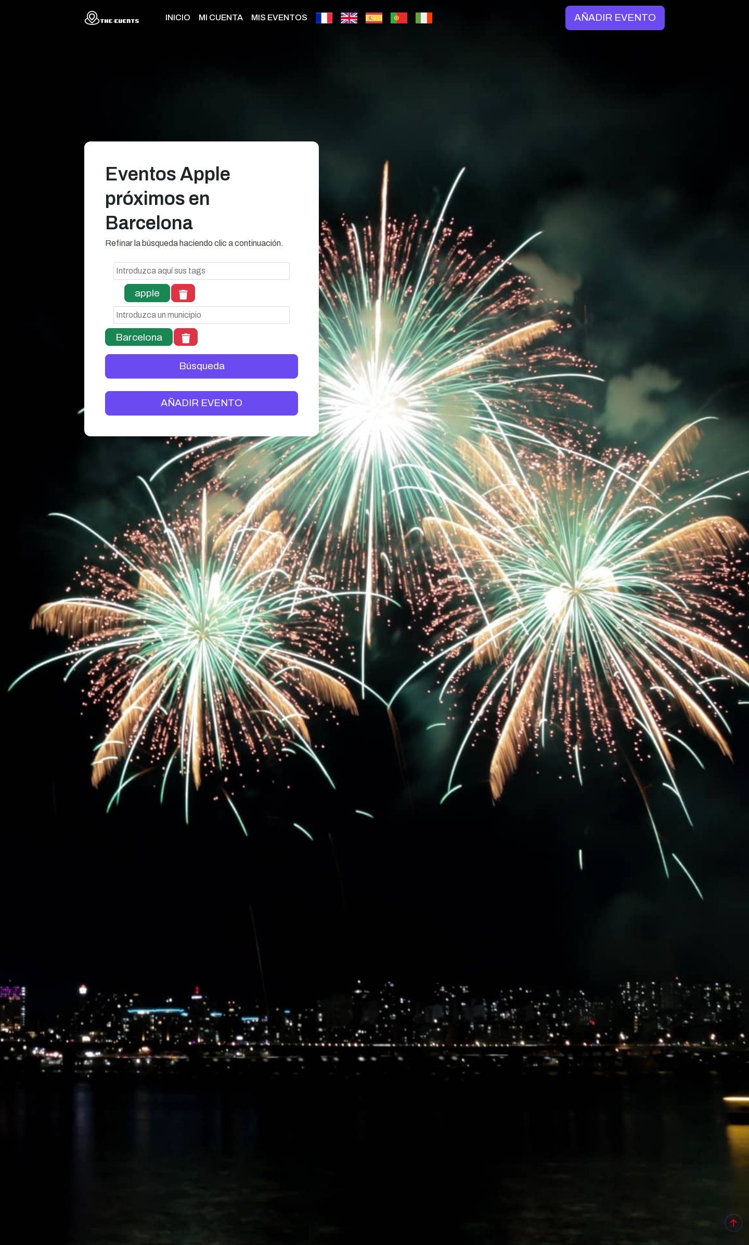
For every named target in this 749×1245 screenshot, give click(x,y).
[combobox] (201, 271)
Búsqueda (202, 365)
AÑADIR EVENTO (615, 17)
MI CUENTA (221, 17)
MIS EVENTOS (279, 17)
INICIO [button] (177, 17)
